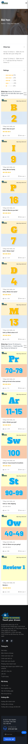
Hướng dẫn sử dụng (7, 704)
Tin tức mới (4, 685)
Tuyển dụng (5, 676)
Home (3, 23)
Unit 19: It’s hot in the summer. (12, 381)
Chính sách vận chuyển (8, 661)
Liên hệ (3, 674)
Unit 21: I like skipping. (9, 503)
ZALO (24, 732)
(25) (11, 75)
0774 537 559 (12, 729)
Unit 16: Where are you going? (12, 544)
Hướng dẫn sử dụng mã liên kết (10, 707)
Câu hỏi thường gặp (7, 691)
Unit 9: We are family (9, 169)
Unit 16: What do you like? (10, 210)
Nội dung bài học (6, 693)
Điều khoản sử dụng (7, 653)
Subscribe (9, 739)
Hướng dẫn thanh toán (8, 701)
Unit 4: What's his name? (10, 291)
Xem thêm (25, 94)
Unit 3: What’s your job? (10, 422)
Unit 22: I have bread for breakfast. (13, 463)
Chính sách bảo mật (7, 656)
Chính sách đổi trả (6, 658)
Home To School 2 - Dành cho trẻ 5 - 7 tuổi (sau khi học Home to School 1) (13, 60)
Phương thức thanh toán (8, 664)
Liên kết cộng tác (6, 671)
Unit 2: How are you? (9, 129)
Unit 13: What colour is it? (10, 332)
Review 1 (5, 585)
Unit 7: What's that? (8, 251)
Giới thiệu (4, 650)
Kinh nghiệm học (6, 688)
